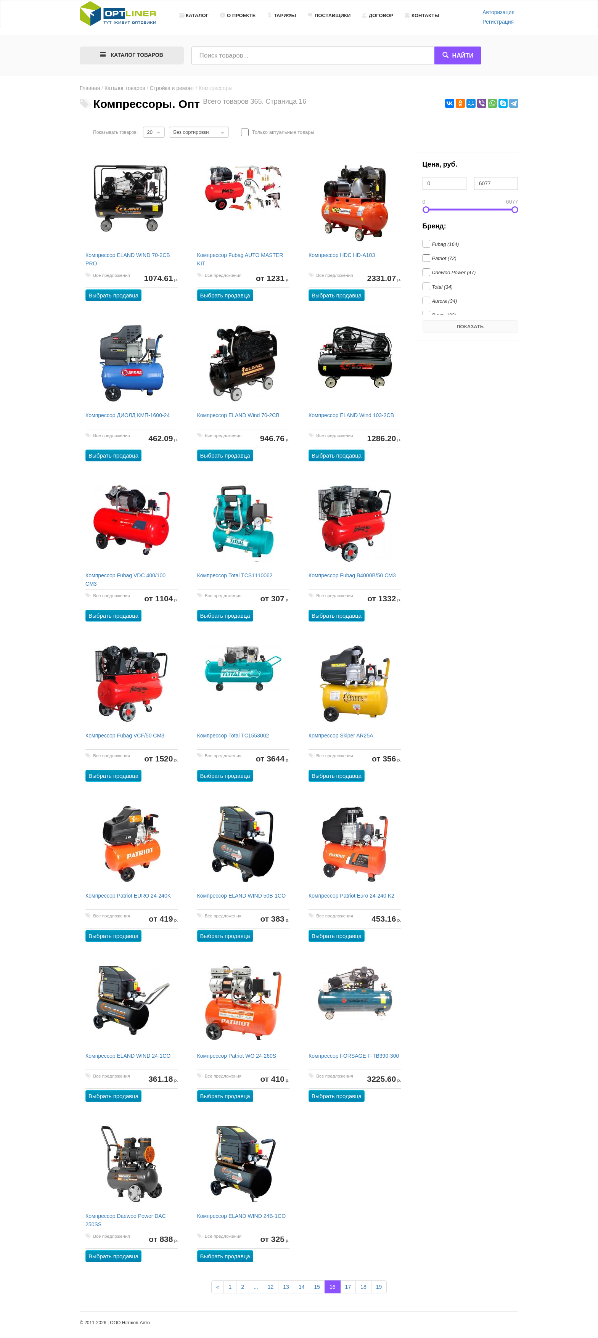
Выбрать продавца (114, 295)
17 (348, 1287)
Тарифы (281, 15)
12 (271, 1287)
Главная (90, 88)
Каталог (194, 15)
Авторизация (498, 12)
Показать (470, 326)
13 (286, 1287)
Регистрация (498, 22)
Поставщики (329, 15)
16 (333, 1287)
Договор (378, 15)
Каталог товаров (124, 88)
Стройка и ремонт (172, 88)
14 (302, 1287)
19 (379, 1287)
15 (317, 1287)
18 (363, 1287)
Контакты (422, 15)
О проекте (238, 15)
